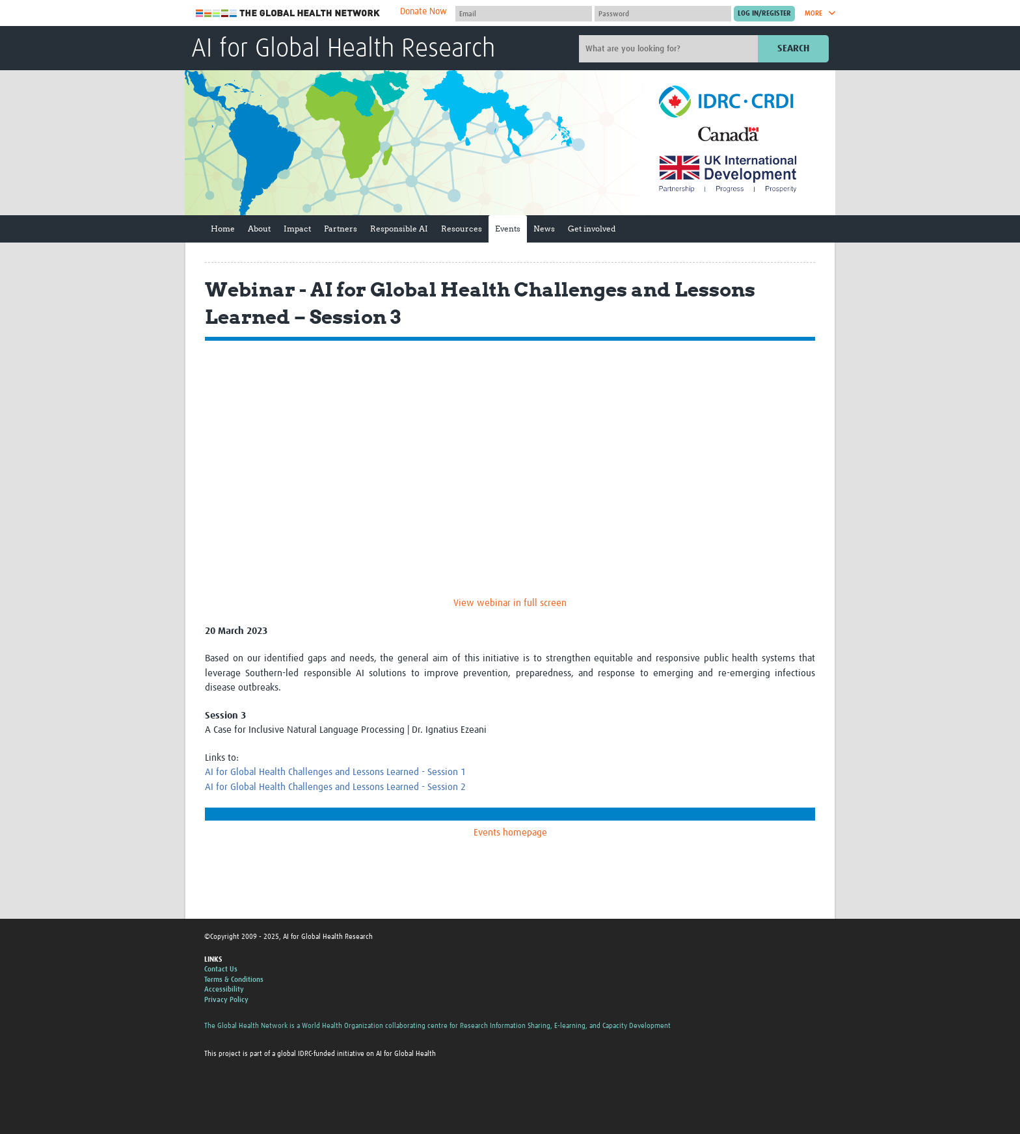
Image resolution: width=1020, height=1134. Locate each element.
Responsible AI (399, 228)
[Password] (663, 13)
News (544, 228)
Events (507, 228)
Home (223, 228)
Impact (297, 228)
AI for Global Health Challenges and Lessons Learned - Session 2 (335, 787)
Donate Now (423, 11)
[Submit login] (764, 13)
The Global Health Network (288, 13)
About (259, 228)
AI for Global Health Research (343, 49)
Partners (340, 228)
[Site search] (670, 48)
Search (793, 48)
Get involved (591, 228)
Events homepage (510, 832)
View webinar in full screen (510, 603)
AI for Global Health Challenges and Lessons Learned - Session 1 (335, 772)
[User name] (523, 13)
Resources (461, 228)
